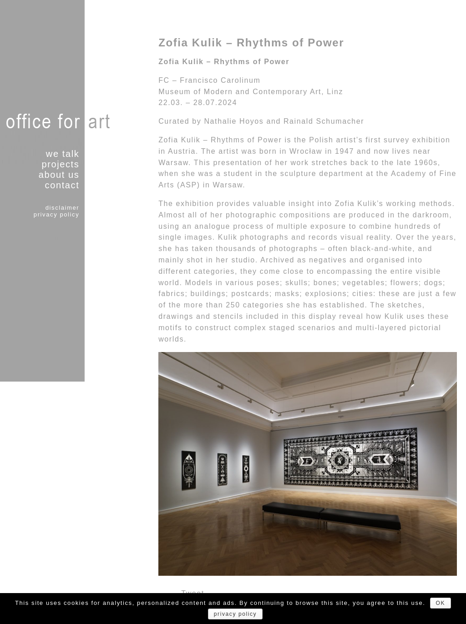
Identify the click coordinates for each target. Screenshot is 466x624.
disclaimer (63, 207)
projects (60, 164)
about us (59, 175)
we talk (62, 154)
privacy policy (56, 214)
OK (441, 603)
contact (62, 185)
